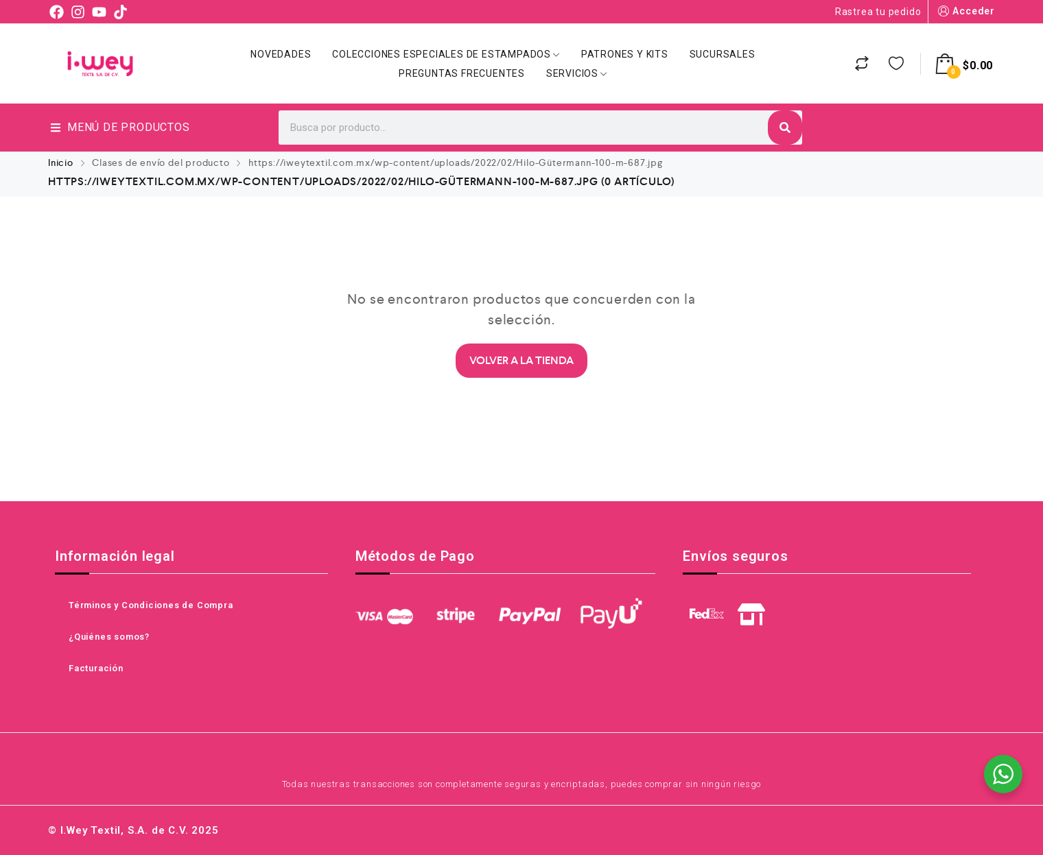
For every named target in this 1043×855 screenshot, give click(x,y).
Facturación (96, 668)
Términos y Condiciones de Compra (151, 605)
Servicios (576, 73)
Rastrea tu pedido (878, 11)
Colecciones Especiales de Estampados (446, 54)
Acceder (965, 11)
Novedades (280, 54)
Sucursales (722, 54)
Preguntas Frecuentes (462, 73)
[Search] (785, 127)
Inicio (60, 162)
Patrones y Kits (624, 54)
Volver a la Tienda (521, 360)
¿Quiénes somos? (109, 636)
